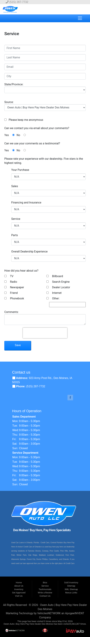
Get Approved (18, 592)
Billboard (54, 276)
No (21, 135)
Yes (9, 135)
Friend (11, 293)
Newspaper (14, 287)
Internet (54, 293)
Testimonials (45, 589)
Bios (45, 582)
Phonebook (14, 298)
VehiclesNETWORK (49, 613)
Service (15, 218)
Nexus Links (71, 592)
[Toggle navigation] (80, 18)
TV (9, 276)
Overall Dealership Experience (29, 251)
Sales (14, 186)
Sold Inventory (71, 582)
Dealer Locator (58, 287)
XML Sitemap (71, 589)
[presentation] (45, 333)
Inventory (18, 589)
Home (19, 582)
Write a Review (45, 592)
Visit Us (18, 596)
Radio (10, 281)
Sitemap (71, 586)
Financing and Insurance (26, 202)
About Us (18, 586)
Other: (53, 298)
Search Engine (58, 281)
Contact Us (45, 596)
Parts (14, 235)
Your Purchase (20, 170)
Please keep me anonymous (25, 119)
